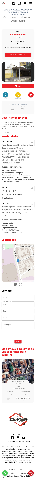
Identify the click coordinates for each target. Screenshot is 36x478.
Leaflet (21, 281)
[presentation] (18, 334)
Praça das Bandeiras (9, 228)
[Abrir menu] (31, 3)
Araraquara (13, 17)
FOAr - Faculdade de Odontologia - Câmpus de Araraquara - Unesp (18, 180)
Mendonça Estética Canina (12, 232)
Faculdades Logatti (9, 170)
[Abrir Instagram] (19, 3)
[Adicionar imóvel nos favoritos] (31, 94)
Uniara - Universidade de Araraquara (16, 175)
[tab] (18, 86)
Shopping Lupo (7, 198)
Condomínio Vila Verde (10, 230)
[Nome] (18, 297)
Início (4, 17)
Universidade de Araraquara (12, 173)
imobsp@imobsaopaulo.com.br (17, 473)
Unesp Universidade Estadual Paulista (16, 177)
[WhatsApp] (5, 473)
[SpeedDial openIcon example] (18, 94)
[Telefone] (18, 318)
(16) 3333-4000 (17, 469)
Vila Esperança (26, 17)
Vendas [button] (5, 304)
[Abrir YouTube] (25, 3)
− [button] (3, 248)
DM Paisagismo (7, 225)
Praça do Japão (7, 223)
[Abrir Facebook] (13, 3)
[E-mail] (18, 311)
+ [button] (3, 246)
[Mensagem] (18, 326)
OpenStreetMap (30, 281)
